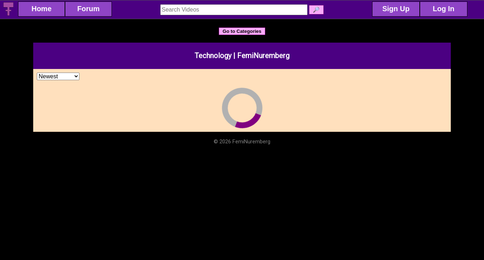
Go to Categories (242, 31)
